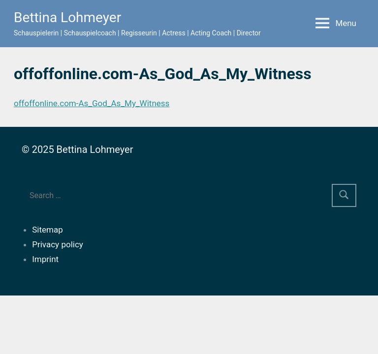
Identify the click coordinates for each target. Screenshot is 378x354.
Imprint (45, 259)
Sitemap (47, 230)
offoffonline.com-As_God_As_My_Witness (91, 103)
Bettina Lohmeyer (67, 17)
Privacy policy (57, 244)
